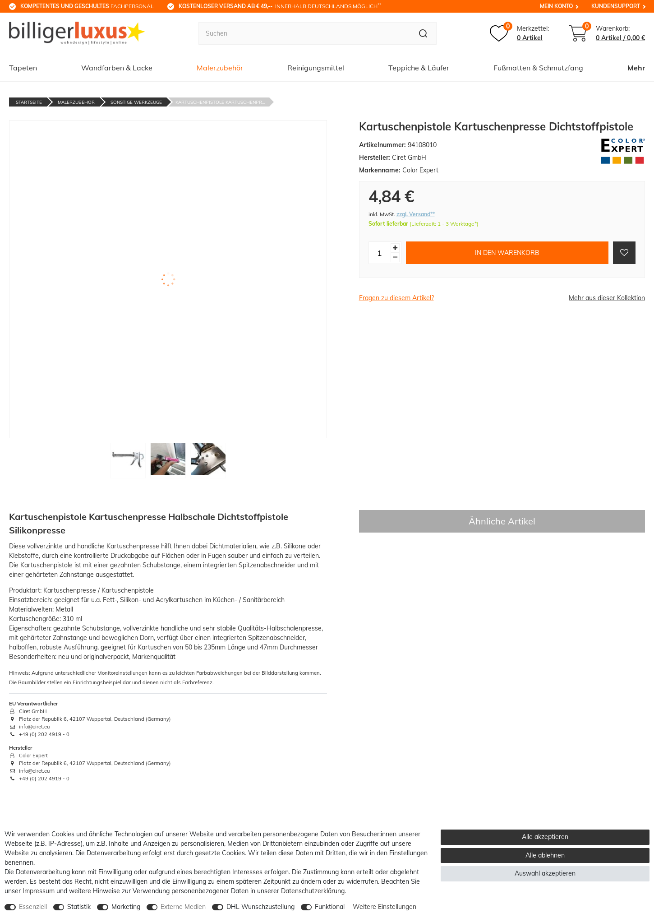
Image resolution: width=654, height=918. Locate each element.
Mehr (636, 67)
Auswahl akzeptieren (545, 873)
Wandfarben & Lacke (116, 67)
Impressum (39, 891)
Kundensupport (615, 6)
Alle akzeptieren (545, 837)
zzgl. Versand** (415, 214)
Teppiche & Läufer (418, 67)
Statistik (79, 907)
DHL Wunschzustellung (260, 907)
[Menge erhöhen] (395, 248)
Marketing (125, 907)
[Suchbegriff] (304, 33)
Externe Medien (183, 907)
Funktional (330, 907)
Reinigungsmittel (315, 67)
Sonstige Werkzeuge (136, 102)
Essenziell (33, 907)
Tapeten (23, 67)
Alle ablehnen (545, 855)
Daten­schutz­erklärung (313, 891)
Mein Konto (556, 6)
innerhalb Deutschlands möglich (280, 5)
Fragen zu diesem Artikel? (396, 298)
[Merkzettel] (519, 33)
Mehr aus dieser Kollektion (607, 298)
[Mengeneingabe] (380, 253)
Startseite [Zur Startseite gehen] (29, 102)
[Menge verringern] (395, 257)
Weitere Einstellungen (384, 907)
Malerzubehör (220, 67)
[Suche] (423, 33)
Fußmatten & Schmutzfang (538, 67)
